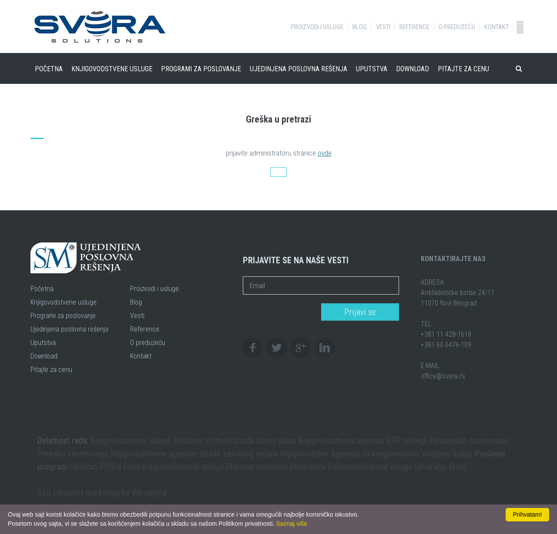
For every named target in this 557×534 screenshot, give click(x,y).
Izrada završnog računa (239, 453)
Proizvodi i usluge (317, 27)
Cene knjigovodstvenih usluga (173, 466)
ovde (325, 153)
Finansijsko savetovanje (469, 440)
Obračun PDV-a (95, 466)
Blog (359, 27)
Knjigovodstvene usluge (111, 69)
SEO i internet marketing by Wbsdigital (102, 493)
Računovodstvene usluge (370, 466)
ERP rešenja (406, 440)
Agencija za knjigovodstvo (375, 453)
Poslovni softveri (202, 440)
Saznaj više (291, 523)
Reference (414, 27)
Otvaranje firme (441, 466)
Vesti (383, 27)
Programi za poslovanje (201, 69)
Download (412, 69)
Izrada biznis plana (264, 440)
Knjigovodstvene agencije (154, 453)
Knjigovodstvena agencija (341, 440)
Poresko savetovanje (72, 453)
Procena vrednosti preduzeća (275, 466)
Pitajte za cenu (463, 69)
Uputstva (371, 69)
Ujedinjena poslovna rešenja (298, 69)
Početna (49, 69)
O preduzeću (457, 27)
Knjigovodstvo (304, 453)
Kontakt (496, 27)
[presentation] (279, 312)
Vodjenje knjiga (447, 453)
